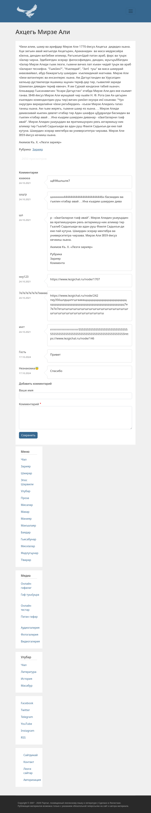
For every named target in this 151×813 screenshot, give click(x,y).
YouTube (26, 724)
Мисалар (27, 505)
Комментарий (29, 404)
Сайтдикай (30, 755)
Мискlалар (28, 546)
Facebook (27, 703)
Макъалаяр (28, 525)
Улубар (25, 491)
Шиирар (26, 473)
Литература (28, 672)
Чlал (24, 459)
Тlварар (26, 560)
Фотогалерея (29, 634)
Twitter (25, 710)
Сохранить (28, 435)
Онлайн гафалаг (26, 586)
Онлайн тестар (26, 608)
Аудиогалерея (30, 628)
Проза (25, 498)
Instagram (27, 731)
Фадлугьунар (29, 553)
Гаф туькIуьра (30, 595)
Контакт (28, 762)
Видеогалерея (30, 641)
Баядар (26, 532)
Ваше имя (26, 390)
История (26, 679)
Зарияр (37, 149)
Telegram (27, 717)
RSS (23, 737)
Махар (25, 512)
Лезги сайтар (28, 771)
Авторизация (32, 780)
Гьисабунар (28, 539)
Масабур (26, 685)
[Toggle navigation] (130, 11)
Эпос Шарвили (27, 482)
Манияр (26, 519)
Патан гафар (29, 617)
